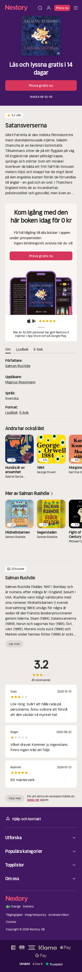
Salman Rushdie (17, 366)
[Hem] (20, 8)
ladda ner (33, 800)
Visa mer (15, 798)
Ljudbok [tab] (22, 349)
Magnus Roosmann (20, 382)
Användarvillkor (58, 915)
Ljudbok (11, 412)
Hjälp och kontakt (23, 818)
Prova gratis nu (41, 85)
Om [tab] (8, 349)
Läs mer (14, 644)
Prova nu (62, 8)
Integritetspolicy (35, 915)
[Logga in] (48, 8)
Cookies (11, 922)
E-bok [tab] (38, 349)
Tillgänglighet (14, 915)
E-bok (24, 412)
